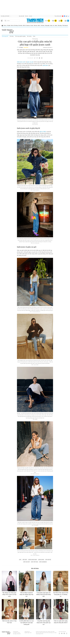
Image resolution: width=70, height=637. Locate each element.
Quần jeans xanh (21, 62)
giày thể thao (34, 561)
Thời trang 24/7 (5, 36)
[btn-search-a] (5, 20)
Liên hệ (30, 16)
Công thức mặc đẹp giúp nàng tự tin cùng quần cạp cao (43, 622)
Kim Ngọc (21, 47)
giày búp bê (48, 559)
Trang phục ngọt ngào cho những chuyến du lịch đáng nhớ (43, 594)
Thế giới (8, 25)
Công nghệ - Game (48, 25)
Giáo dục (28, 25)
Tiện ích (26, 16)
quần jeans (45, 65)
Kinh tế (12, 25)
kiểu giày (25, 559)
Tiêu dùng (60, 25)
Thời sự (4, 25)
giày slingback (43, 561)
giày (20, 559)
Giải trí (39, 25)
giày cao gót (30, 62)
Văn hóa (35, 25)
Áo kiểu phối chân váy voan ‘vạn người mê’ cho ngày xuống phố (26, 622)
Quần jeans (41, 559)
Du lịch (31, 25)
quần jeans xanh (32, 559)
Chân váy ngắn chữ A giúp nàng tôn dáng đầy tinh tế (61, 621)
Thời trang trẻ (65, 25)
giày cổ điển (43, 131)
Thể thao (42, 25)
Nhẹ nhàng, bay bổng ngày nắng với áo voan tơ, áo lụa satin (9, 594)
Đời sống (16, 25)
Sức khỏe (20, 25)
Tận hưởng (29, 36)
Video (56, 25)
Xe (53, 25)
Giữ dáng (11, 36)
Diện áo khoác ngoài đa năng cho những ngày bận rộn (26, 594)
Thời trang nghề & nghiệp (20, 36)
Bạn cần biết (21, 16)
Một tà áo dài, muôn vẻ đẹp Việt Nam (9, 621)
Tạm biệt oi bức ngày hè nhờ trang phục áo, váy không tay (60, 594)
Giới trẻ (24, 25)
